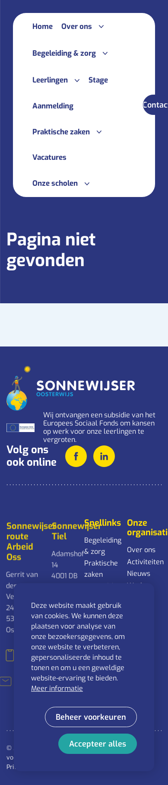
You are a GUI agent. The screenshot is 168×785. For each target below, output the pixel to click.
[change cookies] (91, 717)
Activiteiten (144, 561)
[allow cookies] (97, 744)
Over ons (141, 549)
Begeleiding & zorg (101, 546)
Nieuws (138, 573)
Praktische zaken (101, 569)
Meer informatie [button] (57, 688)
